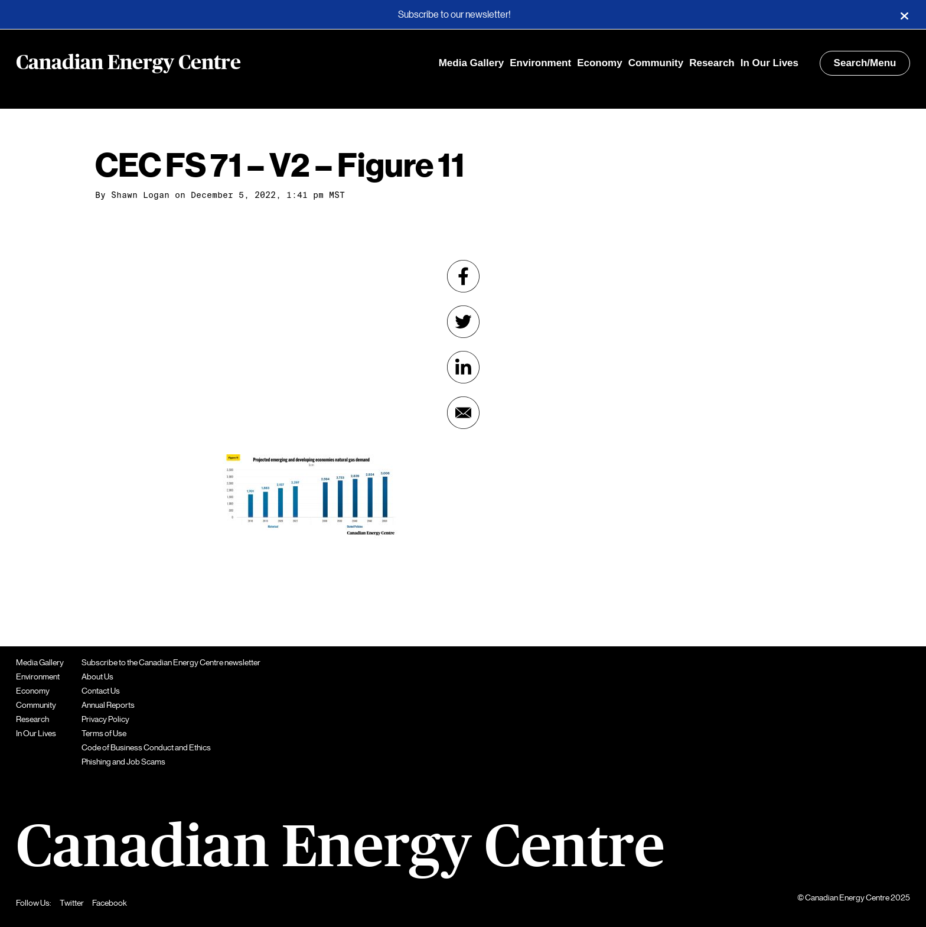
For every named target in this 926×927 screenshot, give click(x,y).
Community (656, 63)
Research (712, 63)
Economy (599, 63)
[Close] (904, 15)
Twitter (72, 903)
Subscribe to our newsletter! (454, 14)
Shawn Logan (140, 195)
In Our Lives (769, 63)
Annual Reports (108, 705)
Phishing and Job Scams (123, 761)
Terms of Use (103, 733)
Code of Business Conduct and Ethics (146, 747)
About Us (97, 676)
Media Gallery (471, 63)
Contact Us (100, 691)
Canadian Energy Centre (128, 63)
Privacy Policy (105, 719)
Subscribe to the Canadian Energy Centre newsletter (170, 662)
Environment (540, 63)
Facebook (109, 903)
